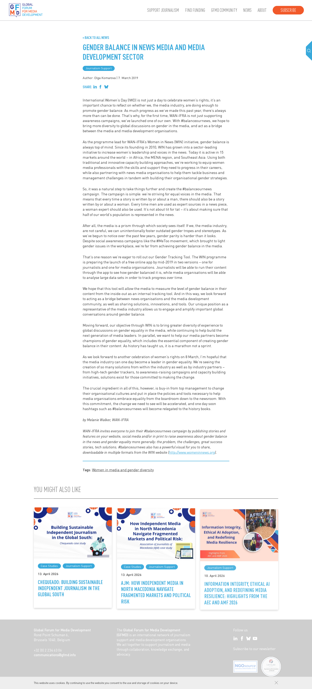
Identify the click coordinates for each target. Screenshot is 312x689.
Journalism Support (99, 68)
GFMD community (224, 10)
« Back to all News (96, 37)
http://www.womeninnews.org (192, 452)
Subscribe (288, 10)
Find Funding (195, 10)
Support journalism (163, 10)
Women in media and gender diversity (123, 469)
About (262, 10)
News (247, 10)
